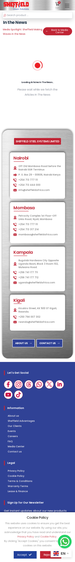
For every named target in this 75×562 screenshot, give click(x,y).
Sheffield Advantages (21, 421)
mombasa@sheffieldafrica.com (38, 234)
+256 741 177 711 (28, 272)
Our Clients (15, 426)
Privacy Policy (16, 471)
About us (13, 415)
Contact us (15, 451)
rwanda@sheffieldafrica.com (36, 322)
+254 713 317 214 (28, 229)
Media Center (16, 446)
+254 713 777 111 (28, 179)
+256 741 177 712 (28, 277)
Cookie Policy (16, 476)
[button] (57, 5)
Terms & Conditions (20, 481)
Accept (24, 555)
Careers (13, 436)
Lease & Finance (18, 491)
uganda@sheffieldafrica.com (36, 282)
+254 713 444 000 (29, 185)
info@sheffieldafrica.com (34, 190)
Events (12, 431)
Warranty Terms (18, 486)
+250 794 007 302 (29, 316)
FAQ (10, 441)
